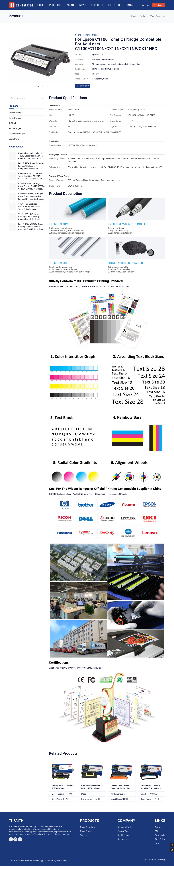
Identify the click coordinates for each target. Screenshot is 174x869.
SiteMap (161, 859)
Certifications (123, 835)
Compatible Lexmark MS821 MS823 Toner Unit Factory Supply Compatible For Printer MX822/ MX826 (91, 790)
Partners (114, 5)
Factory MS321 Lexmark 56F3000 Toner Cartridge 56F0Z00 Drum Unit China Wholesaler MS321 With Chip (63, 792)
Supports (97, 5)
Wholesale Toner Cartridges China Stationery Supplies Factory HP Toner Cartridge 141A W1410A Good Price (30, 196)
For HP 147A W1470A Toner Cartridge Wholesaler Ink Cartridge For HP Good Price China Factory (30, 227)
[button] (38, 86)
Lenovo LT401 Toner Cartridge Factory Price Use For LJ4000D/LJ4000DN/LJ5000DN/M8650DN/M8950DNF (122, 792)
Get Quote (158, 5)
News (82, 5)
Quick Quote (82, 86)
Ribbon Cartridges (27, 134)
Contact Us (122, 839)
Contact (130, 5)
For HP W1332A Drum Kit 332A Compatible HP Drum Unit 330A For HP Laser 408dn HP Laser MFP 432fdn (151, 790)
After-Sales (160, 839)
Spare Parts (27, 139)
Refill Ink (27, 123)
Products (55, 5)
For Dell (80, 35)
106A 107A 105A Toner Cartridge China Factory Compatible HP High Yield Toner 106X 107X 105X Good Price (31, 217)
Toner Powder (27, 118)
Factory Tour (122, 831)
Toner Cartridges (90, 35)
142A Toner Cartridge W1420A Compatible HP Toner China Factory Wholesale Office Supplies (29, 207)
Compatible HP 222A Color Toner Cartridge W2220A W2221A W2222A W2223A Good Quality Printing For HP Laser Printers (31, 176)
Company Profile (124, 827)
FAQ (157, 831)
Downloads (160, 835)
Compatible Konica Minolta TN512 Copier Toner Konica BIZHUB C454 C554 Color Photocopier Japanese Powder (30, 156)
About (70, 5)
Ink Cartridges (27, 128)
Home (40, 5)
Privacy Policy (150, 859)
